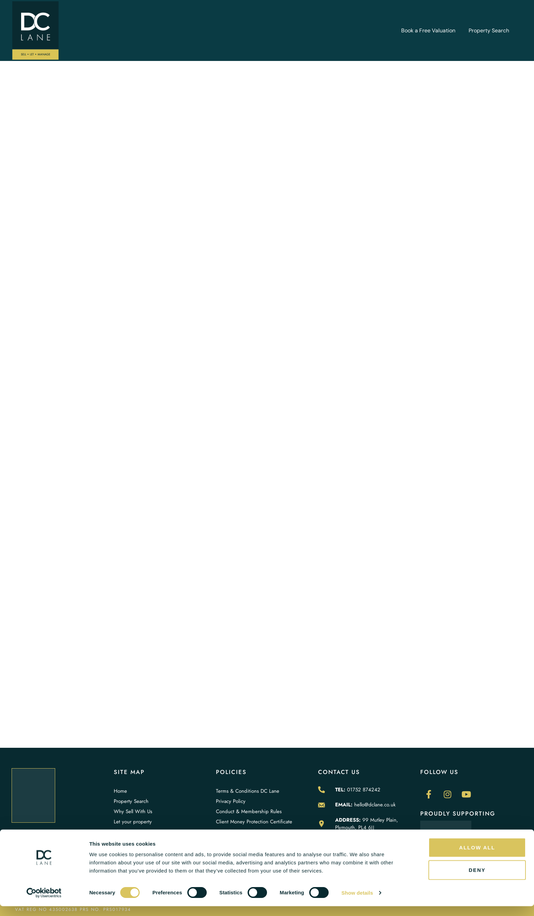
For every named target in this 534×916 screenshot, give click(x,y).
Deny (477, 880)
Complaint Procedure (239, 832)
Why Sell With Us (133, 811)
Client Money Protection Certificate (254, 821)
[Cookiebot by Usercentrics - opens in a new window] (44, 903)
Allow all (477, 857)
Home (120, 791)
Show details (357, 902)
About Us (124, 832)
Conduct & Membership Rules (249, 811)
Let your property (133, 821)
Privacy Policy (231, 801)
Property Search (489, 30)
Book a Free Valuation (428, 30)
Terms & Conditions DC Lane (247, 791)
